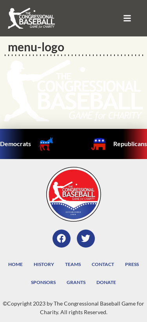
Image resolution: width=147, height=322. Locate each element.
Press (132, 264)
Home (15, 264)
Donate (106, 282)
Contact (103, 264)
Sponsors (43, 282)
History (44, 264)
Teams (73, 264)
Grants (76, 282)
